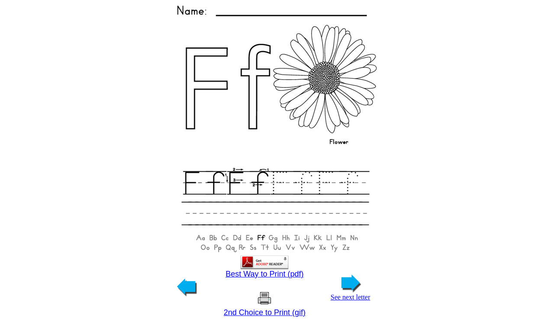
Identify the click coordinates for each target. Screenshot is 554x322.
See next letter (350, 294)
